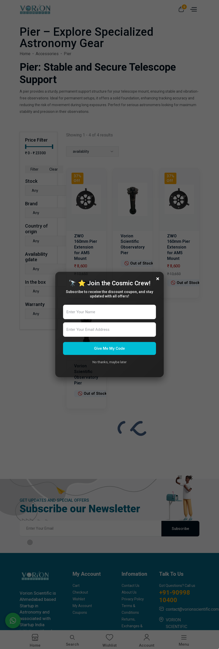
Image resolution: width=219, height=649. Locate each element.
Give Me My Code (109, 348)
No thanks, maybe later (109, 362)
